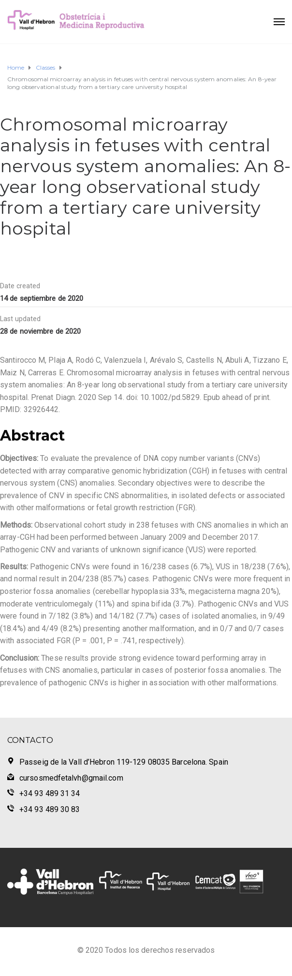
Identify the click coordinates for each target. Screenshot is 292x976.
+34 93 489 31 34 (49, 793)
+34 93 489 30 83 (49, 809)
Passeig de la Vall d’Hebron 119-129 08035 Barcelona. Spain (123, 762)
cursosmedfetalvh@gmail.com (71, 778)
